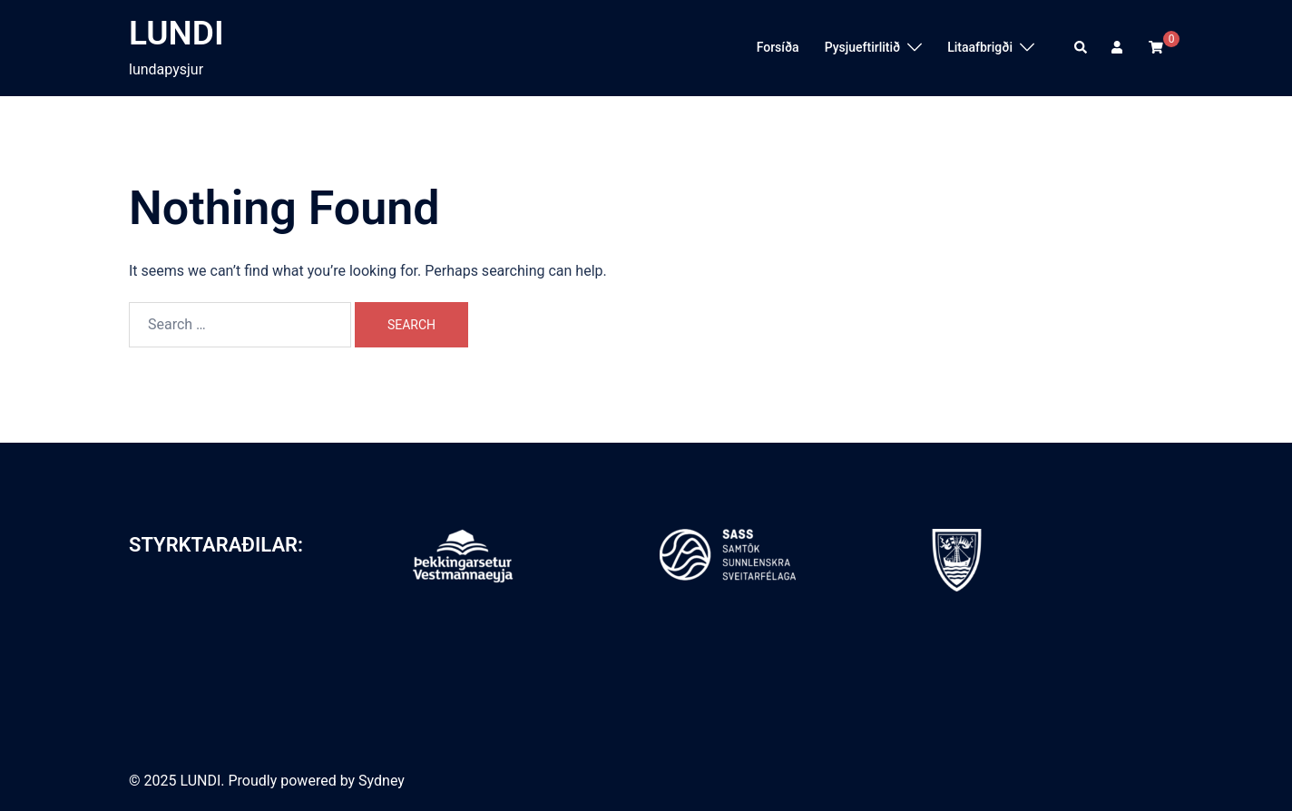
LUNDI (176, 33)
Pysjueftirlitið (863, 47)
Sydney (381, 780)
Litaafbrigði (980, 47)
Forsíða (778, 47)
